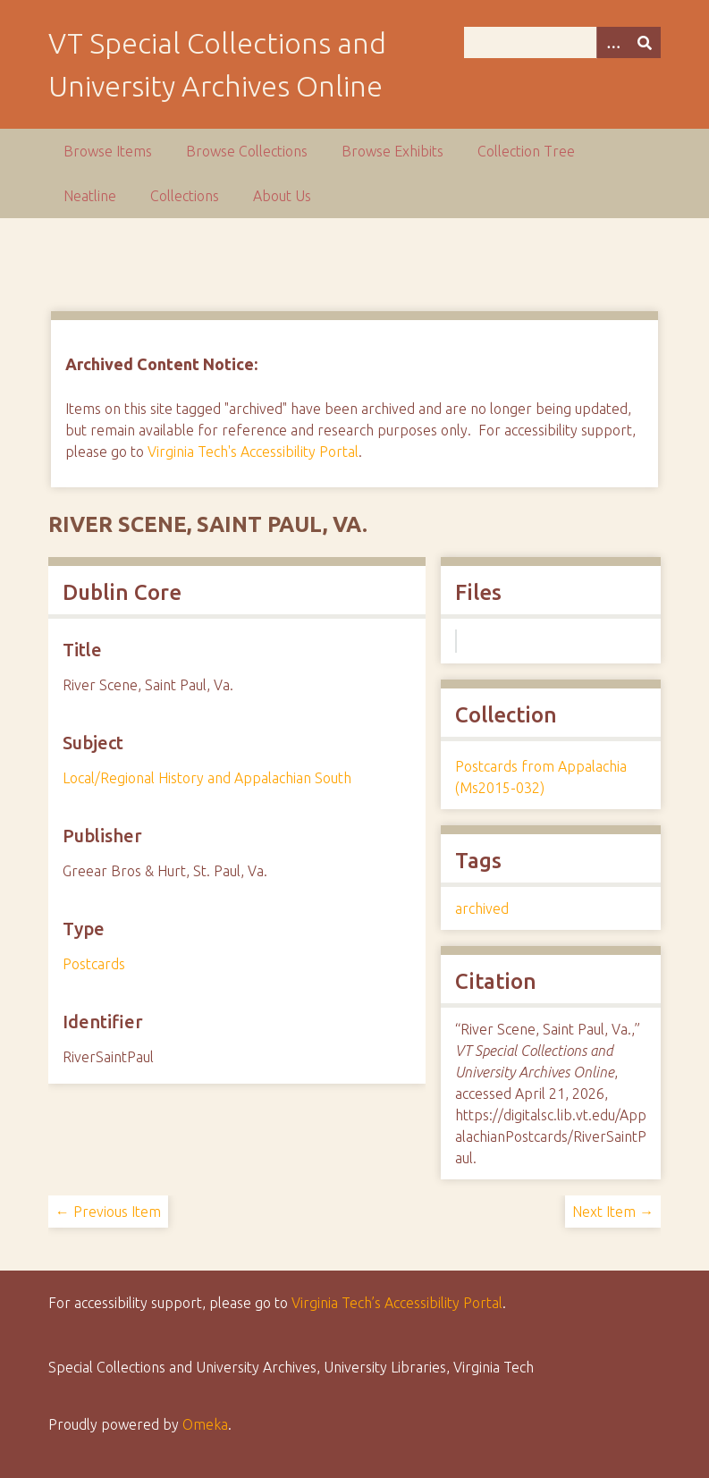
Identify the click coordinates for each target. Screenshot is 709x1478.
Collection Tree (526, 151)
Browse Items (107, 151)
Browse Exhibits (392, 151)
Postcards (94, 964)
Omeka (205, 1424)
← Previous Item (108, 1212)
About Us (282, 196)
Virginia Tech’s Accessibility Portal (396, 1303)
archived (482, 908)
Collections (184, 196)
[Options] (612, 42)
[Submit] (645, 42)
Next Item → (613, 1212)
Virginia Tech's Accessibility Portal (253, 451)
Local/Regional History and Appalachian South (207, 778)
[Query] (563, 42)
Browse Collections (247, 151)
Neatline (89, 196)
